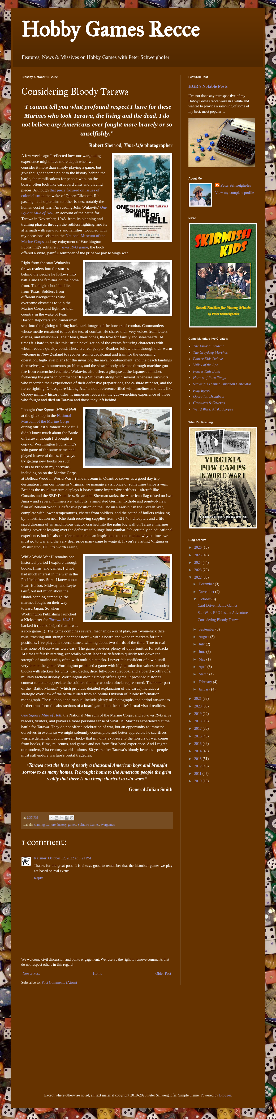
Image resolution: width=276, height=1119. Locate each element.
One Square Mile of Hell (41, 715)
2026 (198, 547)
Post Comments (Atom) (59, 983)
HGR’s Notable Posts (208, 86)
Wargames (108, 825)
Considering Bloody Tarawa (218, 620)
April (203, 667)
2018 (198, 721)
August (204, 637)
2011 (198, 774)
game (83, 247)
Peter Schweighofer (236, 185)
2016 (198, 736)
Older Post (163, 974)
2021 (198, 699)
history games (66, 825)
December (207, 584)
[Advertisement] (204, 824)
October (205, 599)
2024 (198, 563)
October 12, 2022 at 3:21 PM (69, 858)
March (204, 674)
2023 (198, 570)
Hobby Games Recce (110, 29)
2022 (198, 577)
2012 (198, 766)
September (207, 629)
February (206, 682)
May (202, 659)
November (207, 592)
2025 (198, 555)
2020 (198, 706)
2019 (198, 714)
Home (97, 974)
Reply (38, 878)
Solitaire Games (88, 825)
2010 (198, 781)
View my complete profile (234, 193)
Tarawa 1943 (67, 247)
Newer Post (31, 974)
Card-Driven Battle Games (218, 605)
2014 (198, 751)
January (205, 689)
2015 (198, 744)
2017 (198, 729)
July (202, 644)
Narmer (40, 858)
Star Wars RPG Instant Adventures (223, 613)
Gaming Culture (45, 825)
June (202, 652)
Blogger (225, 1095)
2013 (198, 759)
